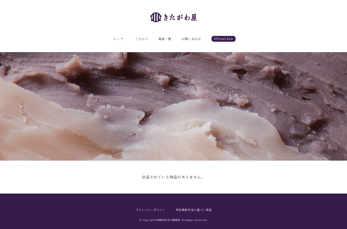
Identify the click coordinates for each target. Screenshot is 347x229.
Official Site (223, 39)
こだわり (141, 39)
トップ (118, 39)
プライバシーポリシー (150, 210)
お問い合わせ (192, 39)
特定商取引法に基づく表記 (194, 210)
